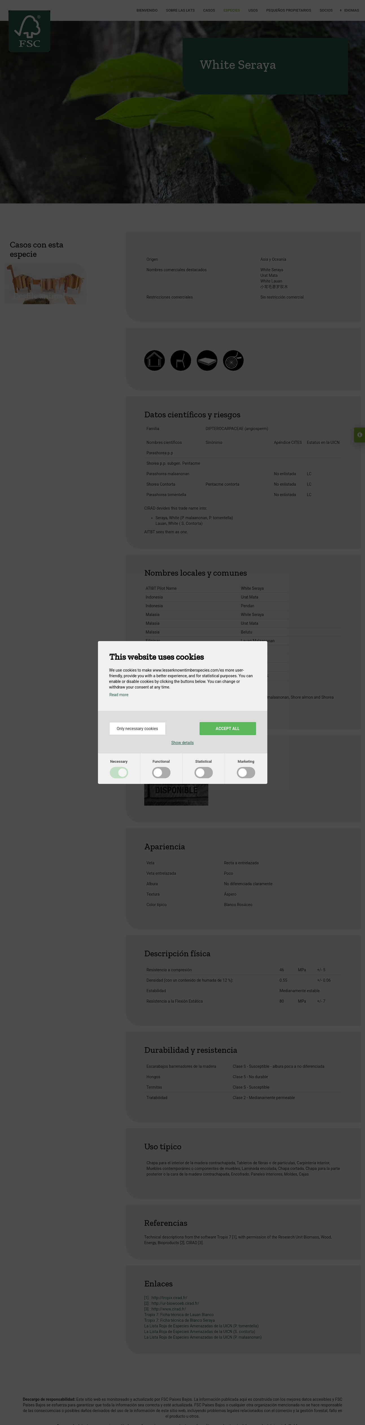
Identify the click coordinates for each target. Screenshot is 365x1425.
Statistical (203, 761)
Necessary (118, 761)
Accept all (227, 728)
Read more (119, 694)
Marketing (246, 761)
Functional (161, 761)
